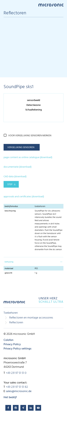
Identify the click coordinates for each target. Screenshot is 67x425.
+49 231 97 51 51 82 (17, 387)
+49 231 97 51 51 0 (16, 373)
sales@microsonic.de (18, 391)
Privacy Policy (12, 344)
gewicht (8, 273)
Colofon (8, 340)
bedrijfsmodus (11, 206)
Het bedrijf (10, 397)
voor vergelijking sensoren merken (29, 136)
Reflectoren (16, 322)
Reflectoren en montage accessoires (31, 317)
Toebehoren (11, 313)
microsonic (14, 303)
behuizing (9, 262)
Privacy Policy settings (17, 348)
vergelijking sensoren (20, 147)
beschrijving (10, 211)
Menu (5, 5)
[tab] (33, 261)
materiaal (9, 268)
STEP (10, 184)
